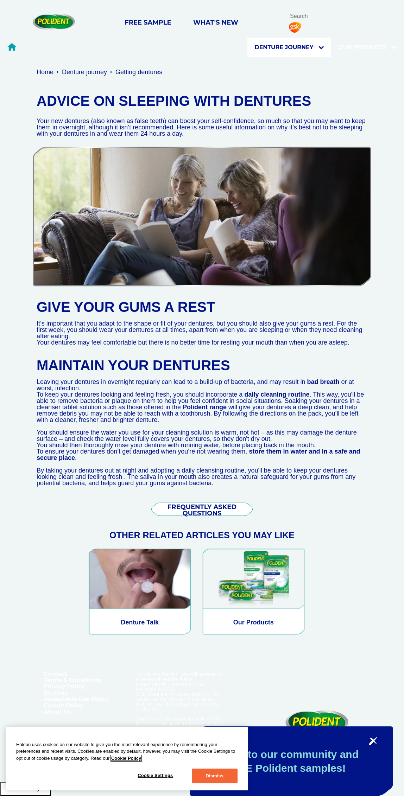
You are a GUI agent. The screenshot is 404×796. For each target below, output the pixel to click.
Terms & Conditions (72, 680)
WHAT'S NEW (215, 22)
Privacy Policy (64, 686)
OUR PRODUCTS (367, 47)
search (327, 16)
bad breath (323, 381)
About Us (57, 711)
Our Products (253, 622)
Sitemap (56, 692)
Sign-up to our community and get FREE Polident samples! (282, 761)
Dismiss (214, 775)
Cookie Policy (63, 705)
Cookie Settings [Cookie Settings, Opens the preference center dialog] (155, 775)
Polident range (205, 407)
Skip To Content (17, 14)
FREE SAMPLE (148, 22)
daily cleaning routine (276, 394)
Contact (55, 673)
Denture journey (289, 47)
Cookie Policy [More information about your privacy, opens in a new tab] (126, 758)
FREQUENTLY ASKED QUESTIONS (202, 510)
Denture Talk (140, 622)
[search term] (310, 16)
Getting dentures (138, 72)
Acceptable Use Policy (76, 699)
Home (45, 72)
